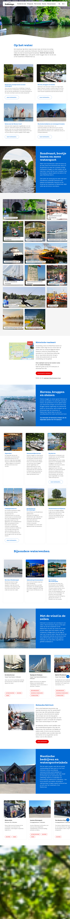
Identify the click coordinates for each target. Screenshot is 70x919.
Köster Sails (8, 820)
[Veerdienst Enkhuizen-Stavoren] (57, 231)
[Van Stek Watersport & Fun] (57, 275)
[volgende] (67, 677)
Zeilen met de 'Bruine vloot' (13, 124)
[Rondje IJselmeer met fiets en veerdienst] (35, 275)
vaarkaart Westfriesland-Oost (52, 378)
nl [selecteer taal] (63, 4)
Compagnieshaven (11, 509)
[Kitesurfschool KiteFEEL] (24, 297)
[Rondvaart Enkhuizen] (24, 209)
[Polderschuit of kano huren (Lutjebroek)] (13, 231)
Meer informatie (42, 742)
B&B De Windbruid (60, 675)
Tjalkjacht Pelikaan (36, 675)
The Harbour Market (61, 820)
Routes (44, 4)
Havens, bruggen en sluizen (46, 84)
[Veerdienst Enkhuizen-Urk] (13, 253)
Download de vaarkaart (44, 373)
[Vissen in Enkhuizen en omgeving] (13, 319)
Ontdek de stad (21, 4)
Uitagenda (30, 4)
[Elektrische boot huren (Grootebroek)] (57, 209)
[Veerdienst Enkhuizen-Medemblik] (46, 253)
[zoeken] (59, 4)
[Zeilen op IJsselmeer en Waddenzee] (13, 275)
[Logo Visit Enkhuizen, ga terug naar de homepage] (9, 3)
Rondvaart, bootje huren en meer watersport (15, 85)
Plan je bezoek (51, 4)
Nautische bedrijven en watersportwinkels (51, 124)
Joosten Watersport (36, 820)
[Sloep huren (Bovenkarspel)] (35, 231)
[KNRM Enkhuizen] (57, 297)
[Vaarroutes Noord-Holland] (35, 319)
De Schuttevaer (10, 675)
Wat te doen (37, 4)
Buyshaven (52, 453)
